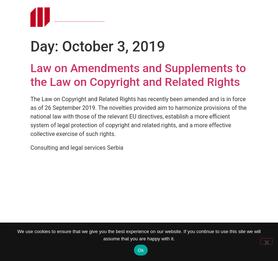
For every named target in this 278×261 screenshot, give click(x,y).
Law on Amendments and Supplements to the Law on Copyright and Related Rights (138, 75)
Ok (141, 250)
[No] (266, 241)
